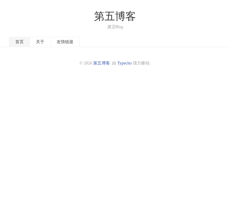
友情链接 (65, 42)
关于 (40, 42)
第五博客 (115, 16)
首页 (19, 42)
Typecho (124, 63)
